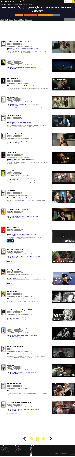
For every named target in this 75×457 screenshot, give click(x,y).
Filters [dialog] (69, 19)
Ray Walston (20, 234)
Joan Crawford (19, 317)
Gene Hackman (14, 122)
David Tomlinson (33, 277)
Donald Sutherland (26, 372)
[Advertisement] (37, 30)
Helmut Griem (25, 159)
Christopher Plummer (28, 256)
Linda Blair (13, 85)
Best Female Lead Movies (5, 449)
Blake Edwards (15, 142)
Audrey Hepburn (20, 141)
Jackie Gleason (14, 298)
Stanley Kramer (15, 217)
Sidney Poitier (38, 216)
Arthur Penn (14, 123)
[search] (69, 1)
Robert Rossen (15, 300)
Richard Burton (34, 335)
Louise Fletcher (29, 48)
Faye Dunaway (21, 67)
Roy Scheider (19, 372)
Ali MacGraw (25, 197)
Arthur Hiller (15, 199)
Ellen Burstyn (19, 85)
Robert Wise (14, 257)
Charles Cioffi (34, 372)
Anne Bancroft (21, 104)
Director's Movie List (17, 4)
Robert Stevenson (16, 278)
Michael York (31, 159)
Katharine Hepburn (21, 216)
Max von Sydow (31, 85)
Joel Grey (13, 159)
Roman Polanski (15, 68)
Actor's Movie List (8, 4)
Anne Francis (19, 178)
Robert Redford (35, 390)
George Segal (27, 335)
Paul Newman (26, 298)
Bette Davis (13, 317)
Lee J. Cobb (24, 85)
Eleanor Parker (20, 256)
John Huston (32, 67)
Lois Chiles (13, 390)
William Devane (34, 353)
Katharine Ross (14, 104)
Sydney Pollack (15, 392)
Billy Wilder (14, 235)
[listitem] (19, 15)
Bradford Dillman (20, 390)
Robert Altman (15, 355)
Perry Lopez (27, 67)
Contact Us (25, 4)
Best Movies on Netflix (5, 450)
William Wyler (15, 179)
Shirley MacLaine (34, 234)
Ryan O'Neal (13, 197)
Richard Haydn (37, 256)
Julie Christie (20, 353)
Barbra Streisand (32, 178)
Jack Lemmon (14, 234)
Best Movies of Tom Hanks (6, 451)
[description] (12, 46)
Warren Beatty (21, 122)
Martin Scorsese (15, 410)
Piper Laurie (20, 298)
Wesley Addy (25, 317)
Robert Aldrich (15, 318)
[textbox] (66, 1)
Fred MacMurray (26, 234)
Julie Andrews (14, 256)
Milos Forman (15, 49)
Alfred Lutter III (27, 409)
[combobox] (66, 1)
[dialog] (9, 44)
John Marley (31, 197)
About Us (30, 4)
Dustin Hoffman (35, 104)
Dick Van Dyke (20, 277)
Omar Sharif (13, 178)
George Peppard (27, 141)
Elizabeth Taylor (14, 335)
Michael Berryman (22, 48)
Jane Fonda (13, 372)
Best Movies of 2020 (4, 448)
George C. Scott (33, 298)
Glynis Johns (27, 277)
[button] (17, 44)
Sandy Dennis (21, 335)
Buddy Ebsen (34, 141)
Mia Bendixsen (14, 409)
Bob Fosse (14, 160)
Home (1, 4)
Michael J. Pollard (35, 122)
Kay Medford (25, 178)
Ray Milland (19, 197)
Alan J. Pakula (15, 373)
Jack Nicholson (14, 48)
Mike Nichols (15, 105)
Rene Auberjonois (27, 353)
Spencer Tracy (14, 216)
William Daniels (27, 104)
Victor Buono (32, 317)
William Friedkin (15, 87)
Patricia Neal (13, 141)
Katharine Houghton (30, 216)
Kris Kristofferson (35, 409)
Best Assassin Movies (5, 452)
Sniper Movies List (4, 447)
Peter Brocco (36, 48)
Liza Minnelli (18, 159)
